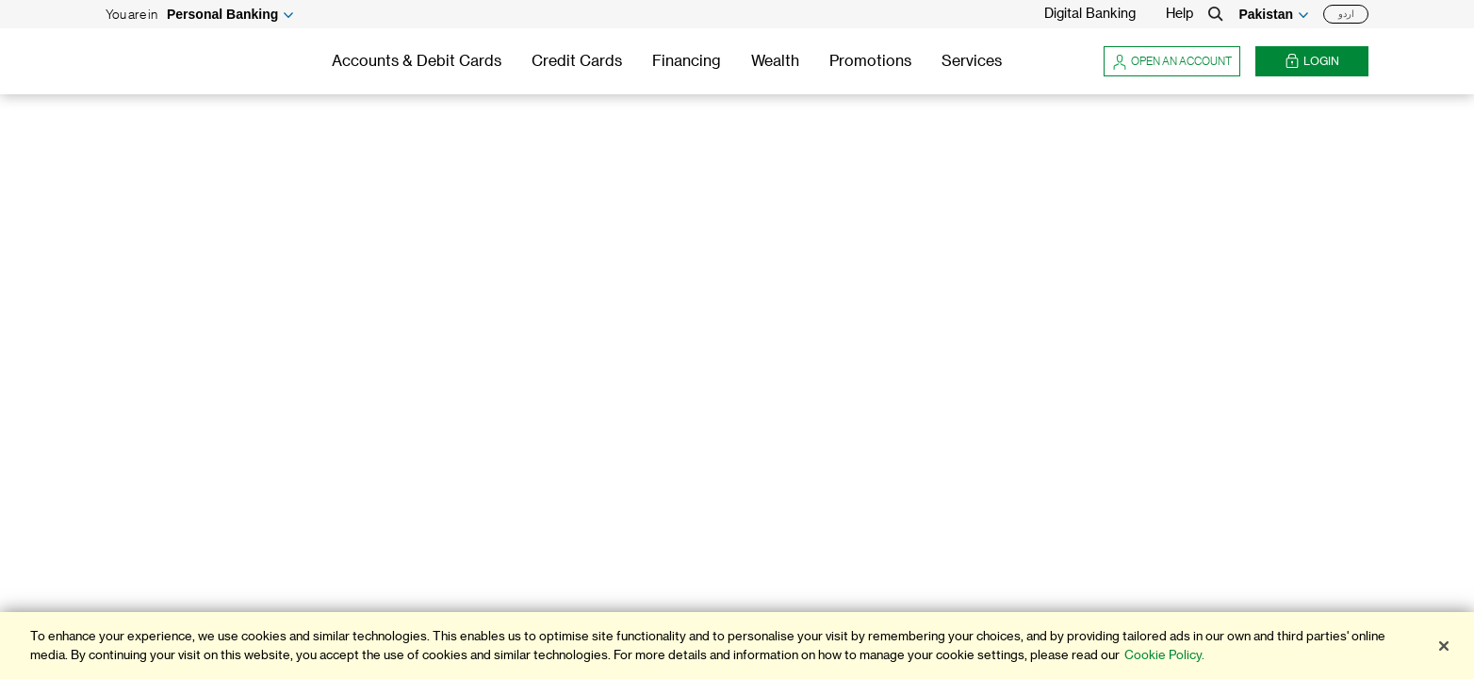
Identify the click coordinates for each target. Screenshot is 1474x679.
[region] (737, 645)
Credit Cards (577, 61)
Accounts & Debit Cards (416, 61)
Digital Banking (1090, 14)
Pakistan (1265, 14)
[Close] (1444, 646)
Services (972, 61)
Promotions (870, 61)
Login (1312, 62)
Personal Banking (222, 14)
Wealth (775, 61)
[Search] (1215, 14)
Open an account (1172, 61)
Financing (686, 61)
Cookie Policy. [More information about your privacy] (1164, 655)
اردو (1346, 14)
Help (1179, 14)
